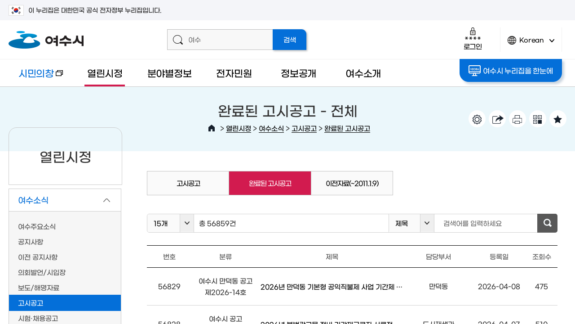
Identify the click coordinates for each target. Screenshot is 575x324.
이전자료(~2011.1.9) (352, 183)
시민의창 (36, 77)
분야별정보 (169, 72)
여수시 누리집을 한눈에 (511, 70)
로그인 (473, 38)
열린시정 (105, 72)
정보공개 (298, 72)
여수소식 (271, 128)
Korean (531, 44)
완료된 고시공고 (347, 128)
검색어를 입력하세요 (472, 223)
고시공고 (304, 128)
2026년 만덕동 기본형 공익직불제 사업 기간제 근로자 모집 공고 (332, 286)
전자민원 (234, 72)
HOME (211, 128)
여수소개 (363, 72)
